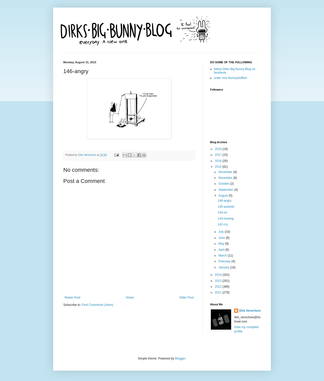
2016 (218, 161)
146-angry (224, 200)
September (226, 190)
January (224, 267)
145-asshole (226, 206)
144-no (222, 212)
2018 (218, 149)
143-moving (226, 218)
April (221, 249)
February (224, 261)
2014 (218, 275)
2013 (218, 281)
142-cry (223, 224)
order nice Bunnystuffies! (230, 78)
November (225, 178)
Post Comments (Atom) (97, 305)
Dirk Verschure (87, 154)
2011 (218, 292)
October (224, 183)
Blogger (180, 358)
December (225, 172)
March (223, 255)
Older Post (186, 297)
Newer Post (72, 297)
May (221, 243)
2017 (218, 155)
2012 (218, 286)
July (221, 232)
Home (130, 297)
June (222, 238)
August (223, 195)
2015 (218, 166)
